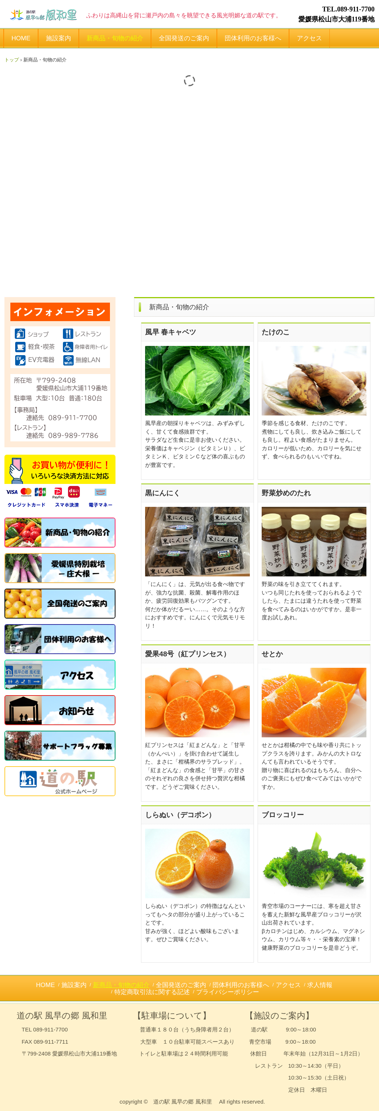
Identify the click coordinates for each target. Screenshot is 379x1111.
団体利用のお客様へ (253, 38)
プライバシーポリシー (227, 992)
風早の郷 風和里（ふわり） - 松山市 (43, 14)
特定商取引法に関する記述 (152, 992)
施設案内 (58, 38)
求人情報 (319, 985)
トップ (11, 60)
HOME (20, 38)
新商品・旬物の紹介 (115, 38)
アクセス (309, 38)
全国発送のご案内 (184, 38)
